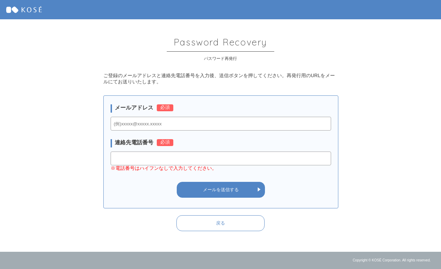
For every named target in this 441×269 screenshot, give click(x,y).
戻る (220, 223)
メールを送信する (221, 189)
